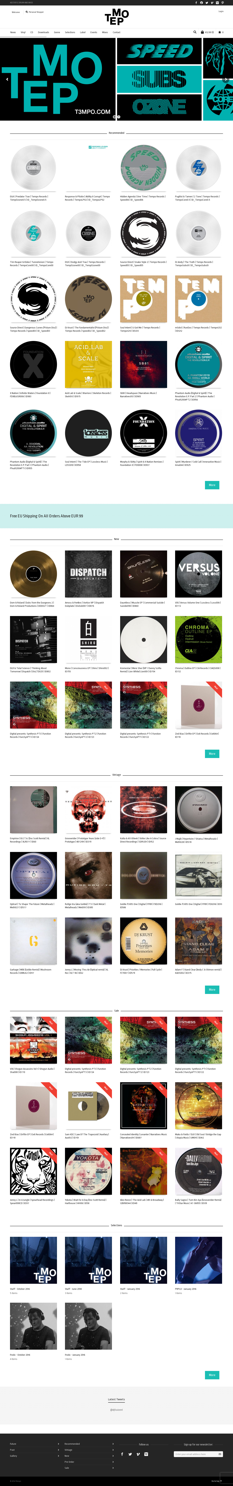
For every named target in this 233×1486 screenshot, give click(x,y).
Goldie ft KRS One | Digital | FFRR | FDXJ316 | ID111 (198, 904)
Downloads (43, 32)
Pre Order (69, 1462)
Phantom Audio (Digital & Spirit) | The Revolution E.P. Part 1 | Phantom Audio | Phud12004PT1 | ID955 (29, 465)
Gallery (13, 1456)
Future (13, 1443)
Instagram (217, 3)
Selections (70, 32)
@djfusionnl (116, 1409)
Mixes (105, 32)
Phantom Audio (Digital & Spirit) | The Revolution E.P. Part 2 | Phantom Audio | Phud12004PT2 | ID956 (194, 396)
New (67, 1456)
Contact (116, 32)
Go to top (217, 1481)
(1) (207, 32)
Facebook (196, 3)
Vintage (68, 1449)
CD (31, 32)
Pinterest (222, 3)
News (13, 32)
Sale (67, 1468)
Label (83, 32)
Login (221, 11)
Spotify (201, 3)
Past (12, 1449)
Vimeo (212, 3)
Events (93, 32)
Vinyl (23, 32)
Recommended (72, 1443)
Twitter (207, 3)
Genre (57, 32)
